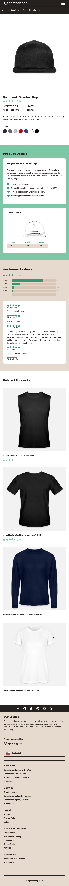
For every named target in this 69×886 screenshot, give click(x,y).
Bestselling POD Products (14, 859)
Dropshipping (9, 840)
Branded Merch (10, 792)
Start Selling (9, 781)
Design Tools (9, 844)
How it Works (9, 833)
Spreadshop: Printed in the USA (17, 770)
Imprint (7, 814)
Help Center (9, 803)
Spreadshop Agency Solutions (16, 800)
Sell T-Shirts (9, 862)
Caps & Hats (15, 10)
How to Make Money (12, 836)
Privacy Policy (10, 818)
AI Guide (7, 848)
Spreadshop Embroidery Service (17, 796)
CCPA (6, 822)
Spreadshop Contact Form (15, 774)
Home (3, 10)
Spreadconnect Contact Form (16, 777)
